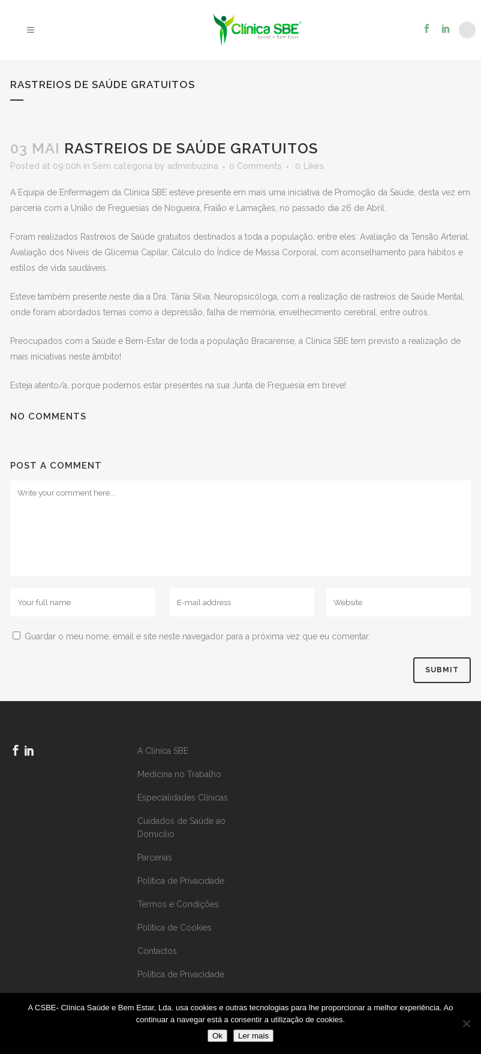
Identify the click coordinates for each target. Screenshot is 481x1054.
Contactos (157, 951)
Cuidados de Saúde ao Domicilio (181, 827)
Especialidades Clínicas (182, 797)
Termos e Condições (178, 904)
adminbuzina (192, 166)
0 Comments (255, 166)
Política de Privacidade (180, 881)
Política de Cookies (174, 927)
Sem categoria (122, 166)
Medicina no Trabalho (179, 774)
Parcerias (154, 857)
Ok (217, 1035)
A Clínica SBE (162, 751)
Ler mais (253, 1035)
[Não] (466, 1023)
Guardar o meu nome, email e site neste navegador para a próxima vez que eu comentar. (197, 636)
